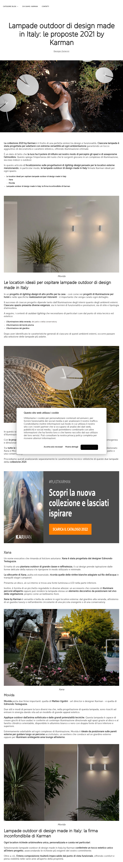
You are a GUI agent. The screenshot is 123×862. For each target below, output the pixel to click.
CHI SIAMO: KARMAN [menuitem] (30, 6)
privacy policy (74, 435)
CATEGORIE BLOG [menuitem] (9, 6)
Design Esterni (61, 51)
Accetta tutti (89, 447)
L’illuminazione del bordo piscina (20, 325)
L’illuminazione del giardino (17, 328)
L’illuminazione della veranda (18, 322)
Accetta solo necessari (53, 447)
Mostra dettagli (71, 447)
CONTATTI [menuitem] (45, 6)
